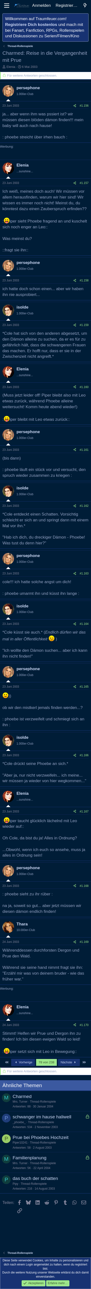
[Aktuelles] (85, 5)
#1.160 (84, 387)
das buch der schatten (35, 1178)
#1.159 (84, 325)
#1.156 (84, 105)
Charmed (22, 1096)
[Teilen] (75, 106)
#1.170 (84, 1025)
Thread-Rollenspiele (43, 1101)
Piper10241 (20, 1142)
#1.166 (84, 755)
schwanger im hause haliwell (42, 1116)
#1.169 (84, 942)
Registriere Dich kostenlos (31, 24)
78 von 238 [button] (46, 1062)
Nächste (69, 1062)
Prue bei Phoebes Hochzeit (40, 1137)
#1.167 (84, 811)
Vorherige (23, 1062)
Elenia (11, 67)
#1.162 (84, 506)
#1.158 (84, 280)
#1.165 (84, 686)
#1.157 (84, 183)
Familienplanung (29, 1157)
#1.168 (84, 886)
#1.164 (84, 624)
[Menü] (6, 5)
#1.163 (84, 573)
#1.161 (84, 450)
